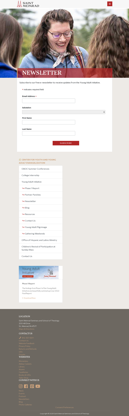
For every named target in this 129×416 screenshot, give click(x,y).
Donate (22, 354)
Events (22, 393)
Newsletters (24, 399)
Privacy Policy (24, 346)
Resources (28, 214)
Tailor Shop (23, 378)
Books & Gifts (25, 375)
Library (22, 366)
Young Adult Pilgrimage (34, 227)
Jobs (21, 352)
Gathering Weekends (33, 233)
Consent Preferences (64, 407)
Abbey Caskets (25, 364)
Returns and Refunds (28, 349)
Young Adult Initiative (31, 181)
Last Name (27, 129)
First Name (27, 118)
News (21, 391)
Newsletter (29, 201)
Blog (25, 207)
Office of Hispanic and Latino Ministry (39, 240)
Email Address (29, 96)
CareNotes (23, 372)
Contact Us (29, 220)
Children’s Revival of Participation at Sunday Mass (38, 248)
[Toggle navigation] (109, 3)
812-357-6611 (26, 338)
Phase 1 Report (30, 188)
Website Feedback (26, 343)
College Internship (30, 175)
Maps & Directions (26, 329)
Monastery (23, 361)
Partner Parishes (31, 194)
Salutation (26, 108)
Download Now (29, 298)
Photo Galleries (25, 404)
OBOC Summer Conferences (35, 168)
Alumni (22, 369)
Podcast (22, 396)
